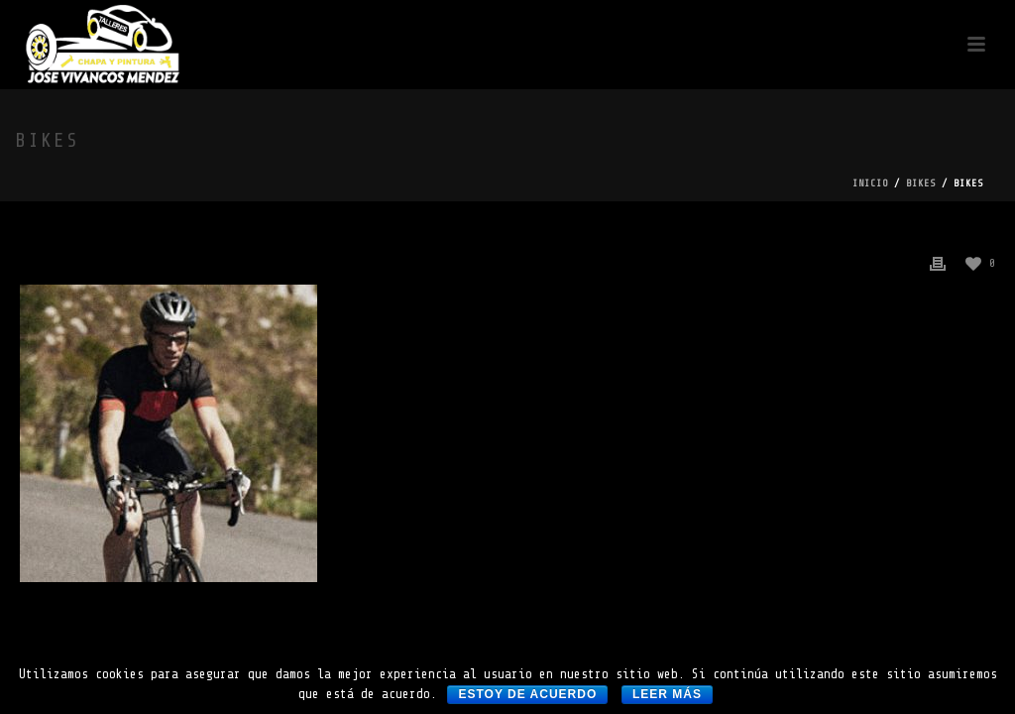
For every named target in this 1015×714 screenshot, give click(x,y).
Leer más (667, 694)
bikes (921, 183)
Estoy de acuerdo (527, 694)
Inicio (870, 183)
